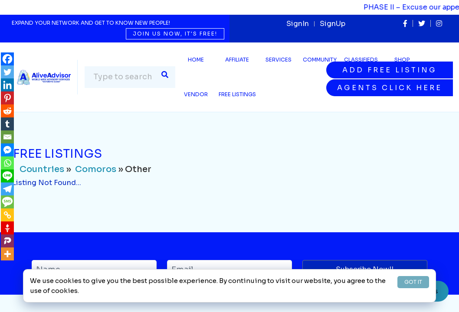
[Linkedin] (7, 84)
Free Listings (237, 94)
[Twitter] (7, 71)
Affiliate (237, 59)
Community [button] (320, 59)
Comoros (95, 169)
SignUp (332, 23)
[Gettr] (7, 227)
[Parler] (7, 240)
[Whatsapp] (7, 162)
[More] (7, 253)
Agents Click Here (389, 87)
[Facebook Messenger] (7, 149)
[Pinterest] (7, 97)
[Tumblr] (7, 123)
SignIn (297, 23)
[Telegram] (7, 188)
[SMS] (7, 201)
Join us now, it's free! (175, 33)
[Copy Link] (7, 214)
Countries (42, 169)
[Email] (7, 136)
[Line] (7, 175)
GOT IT (413, 282)
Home (196, 59)
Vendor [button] (196, 94)
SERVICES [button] (279, 59)
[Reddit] (7, 110)
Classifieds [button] (361, 59)
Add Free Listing (389, 70)
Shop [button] (402, 59)
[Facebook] (7, 58)
